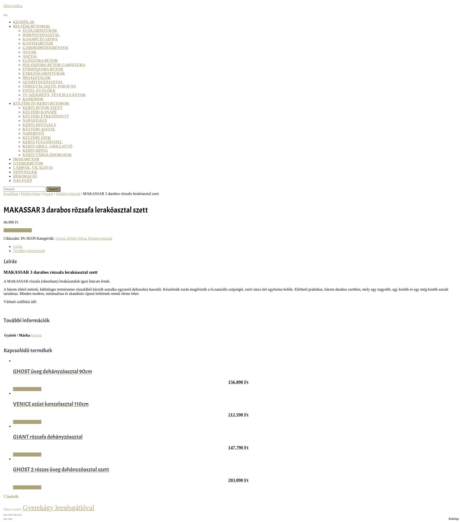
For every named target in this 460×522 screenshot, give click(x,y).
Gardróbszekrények (45, 48)
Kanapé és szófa (40, 39)
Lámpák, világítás (33, 168)
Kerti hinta (35, 151)
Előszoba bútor (40, 61)
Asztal (30, 56)
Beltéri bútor (30, 194)
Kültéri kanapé (40, 112)
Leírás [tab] (18, 246)
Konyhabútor (38, 43)
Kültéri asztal (39, 129)
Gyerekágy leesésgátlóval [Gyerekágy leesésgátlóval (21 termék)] (58, 507)
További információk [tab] (29, 251)
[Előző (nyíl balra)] (5, 519)
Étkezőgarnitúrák (44, 73)
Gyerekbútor (28, 163)
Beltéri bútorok (31, 26)
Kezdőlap (23, 22)
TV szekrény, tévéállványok (54, 95)
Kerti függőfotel (43, 142)
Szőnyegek (25, 172)
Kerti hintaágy (39, 125)
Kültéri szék (37, 138)
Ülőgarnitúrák (40, 31)
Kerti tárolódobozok (47, 155)
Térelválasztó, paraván (49, 86)
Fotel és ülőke (39, 91)
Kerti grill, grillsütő (48, 146)
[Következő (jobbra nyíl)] (10, 519)
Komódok (33, 99)
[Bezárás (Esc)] (20, 515)
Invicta (36, 335)
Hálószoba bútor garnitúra (54, 65)
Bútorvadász (13, 6)
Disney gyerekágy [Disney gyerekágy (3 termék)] (13, 509)
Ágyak (29, 52)
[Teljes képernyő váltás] (10, 515)
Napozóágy (35, 121)
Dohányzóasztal (41, 35)
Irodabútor (26, 159)
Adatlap (453, 519)
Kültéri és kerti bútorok (41, 103)
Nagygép (22, 181)
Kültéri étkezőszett (46, 116)
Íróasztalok (37, 78)
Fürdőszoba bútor (43, 69)
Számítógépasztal (43, 82)
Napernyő (33, 133)
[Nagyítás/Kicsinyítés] (5, 515)
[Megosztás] (15, 515)
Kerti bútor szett (42, 108)
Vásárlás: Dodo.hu (18, 230)
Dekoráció (25, 176)
